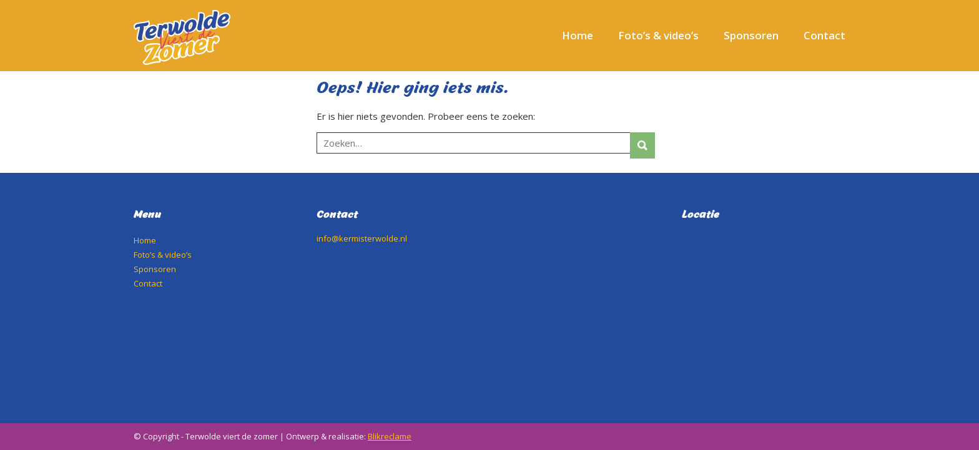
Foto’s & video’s (658, 35)
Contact (824, 35)
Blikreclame (389, 436)
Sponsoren (751, 35)
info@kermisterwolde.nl (362, 238)
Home (577, 35)
